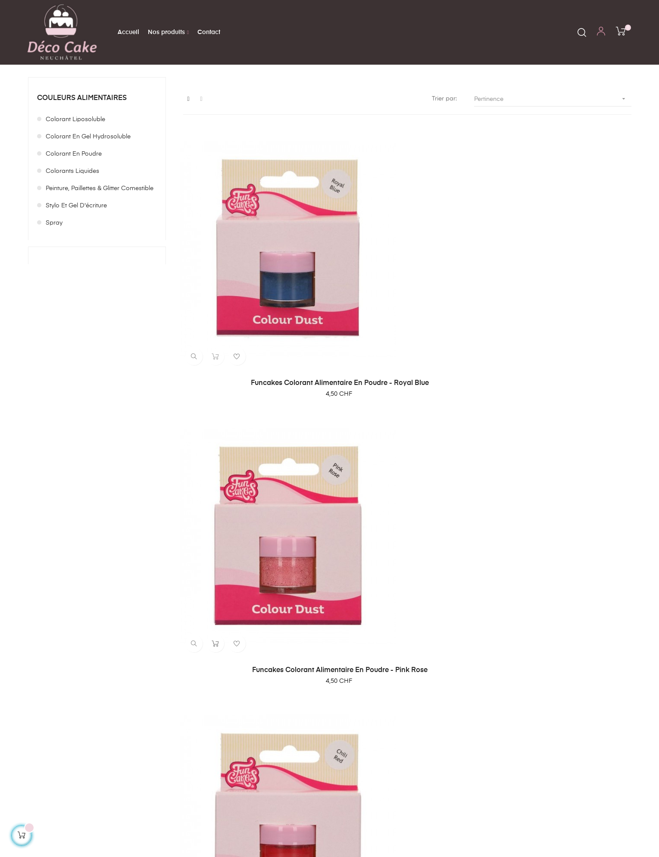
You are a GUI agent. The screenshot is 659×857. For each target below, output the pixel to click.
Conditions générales (421, 714)
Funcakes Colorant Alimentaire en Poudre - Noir (252, 552)
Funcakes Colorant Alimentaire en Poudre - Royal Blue (252, 343)
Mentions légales (414, 729)
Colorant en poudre (74, 198)
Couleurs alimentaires (82, 141)
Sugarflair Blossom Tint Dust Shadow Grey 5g (562, 552)
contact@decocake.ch (163, 739)
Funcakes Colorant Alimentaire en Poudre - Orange (407, 552)
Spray (54, 267)
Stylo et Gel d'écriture (76, 250)
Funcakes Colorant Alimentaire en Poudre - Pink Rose (407, 343)
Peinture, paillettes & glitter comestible (99, 232)
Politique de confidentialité (427, 745)
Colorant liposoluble (75, 163)
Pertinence (552, 142)
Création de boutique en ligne (601, 825)
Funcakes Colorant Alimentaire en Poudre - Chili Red (562, 343)
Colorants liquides (72, 215)
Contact (401, 760)
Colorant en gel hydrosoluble (88, 181)
